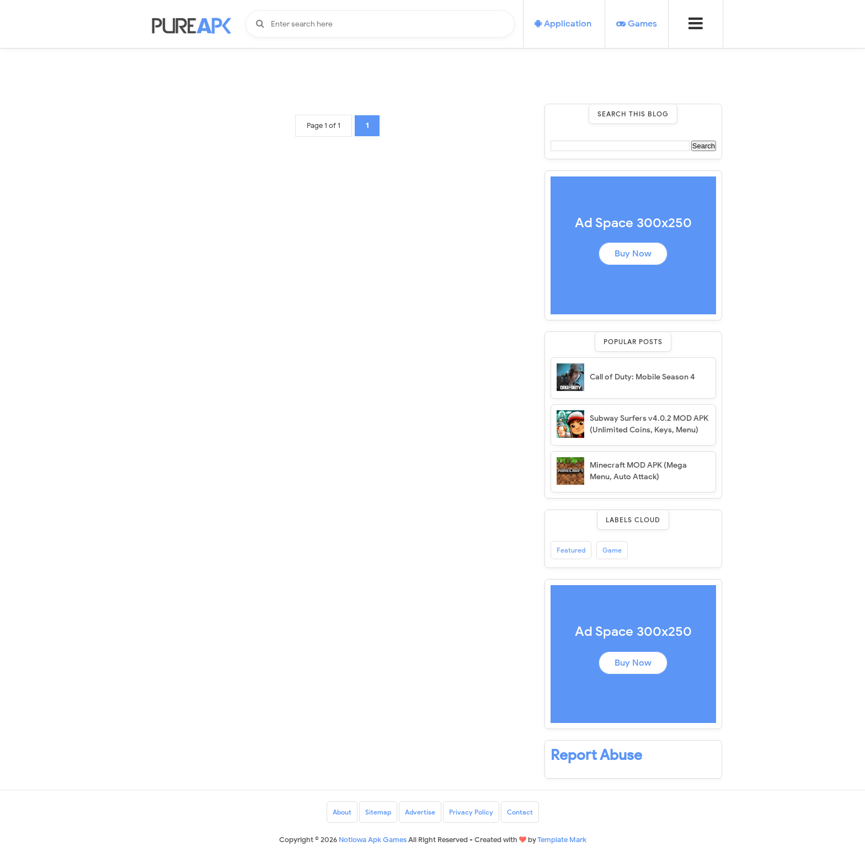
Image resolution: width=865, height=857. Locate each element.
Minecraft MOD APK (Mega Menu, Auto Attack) (638, 470)
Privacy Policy (471, 812)
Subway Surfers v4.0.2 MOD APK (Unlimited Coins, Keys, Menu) (649, 424)
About (342, 812)
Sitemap (378, 812)
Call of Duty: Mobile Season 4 (642, 377)
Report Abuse (596, 755)
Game (612, 550)
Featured (571, 550)
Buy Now (633, 253)
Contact (520, 812)
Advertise (420, 812)
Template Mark (561, 839)
